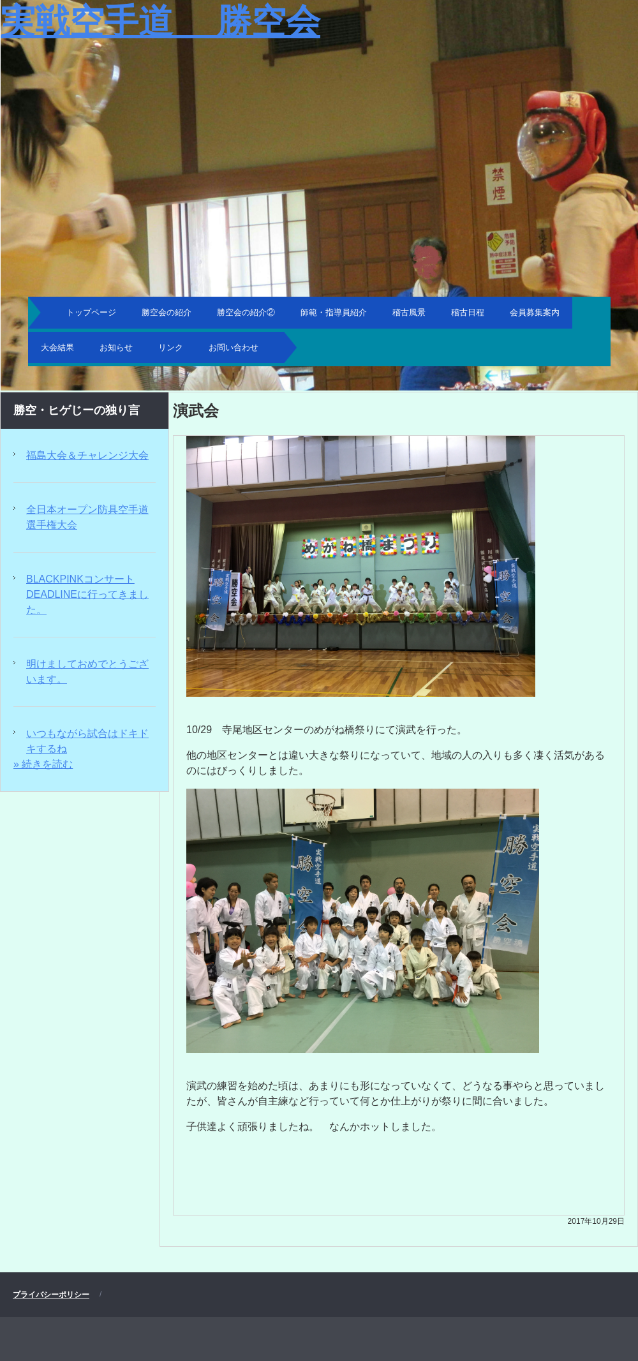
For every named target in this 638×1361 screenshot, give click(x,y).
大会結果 (57, 347)
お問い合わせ (233, 347)
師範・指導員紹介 (333, 312)
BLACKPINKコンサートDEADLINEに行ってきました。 (87, 594)
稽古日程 (467, 312)
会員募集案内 (535, 312)
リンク (170, 347)
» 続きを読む (43, 764)
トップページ (91, 312)
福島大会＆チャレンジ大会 (87, 455)
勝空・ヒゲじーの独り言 (76, 410)
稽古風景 (409, 312)
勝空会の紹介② (246, 312)
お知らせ (116, 347)
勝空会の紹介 (166, 312)
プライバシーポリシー (51, 1294)
